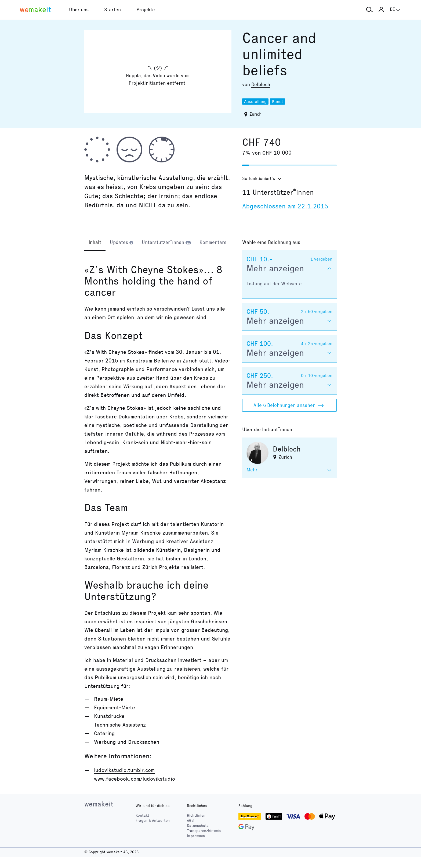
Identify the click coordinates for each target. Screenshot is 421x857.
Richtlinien (196, 815)
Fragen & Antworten (153, 820)
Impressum (196, 836)
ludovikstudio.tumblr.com (124, 770)
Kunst (277, 101)
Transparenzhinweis (204, 830)
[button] (369, 10)
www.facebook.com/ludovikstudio (134, 779)
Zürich (255, 114)
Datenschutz (198, 825)
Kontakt (142, 815)
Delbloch (260, 84)
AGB (190, 820)
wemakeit (98, 804)
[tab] (95, 243)
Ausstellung (255, 101)
